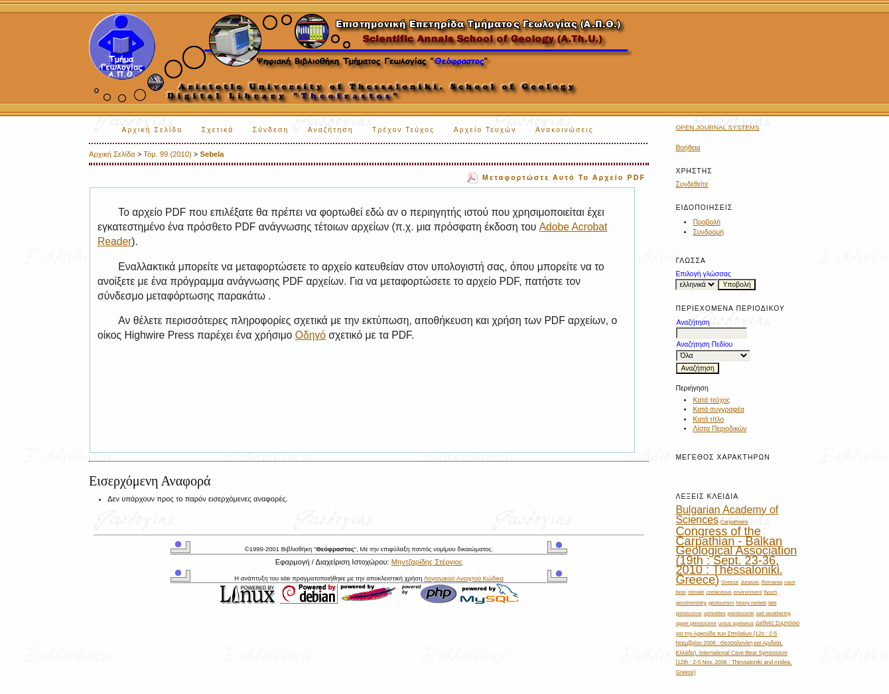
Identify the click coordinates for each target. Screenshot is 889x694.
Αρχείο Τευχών (485, 129)
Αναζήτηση (331, 129)
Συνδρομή (708, 232)
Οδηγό (310, 335)
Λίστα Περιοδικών (719, 428)
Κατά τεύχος (711, 400)
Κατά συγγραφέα (718, 409)
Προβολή (706, 222)
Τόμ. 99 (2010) (167, 154)
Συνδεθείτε (691, 184)
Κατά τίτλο (708, 419)
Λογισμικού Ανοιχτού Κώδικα (464, 578)
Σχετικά (218, 129)
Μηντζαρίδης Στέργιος (427, 562)
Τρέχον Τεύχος (403, 129)
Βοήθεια (687, 147)
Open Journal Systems (717, 127)
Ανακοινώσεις (564, 129)
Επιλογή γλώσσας (702, 274)
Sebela (212, 154)
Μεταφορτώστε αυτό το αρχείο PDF (564, 177)
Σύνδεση (271, 129)
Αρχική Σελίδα (151, 129)
